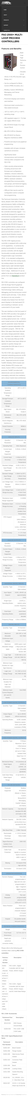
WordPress (24, 1094)
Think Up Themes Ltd (10, 1094)
